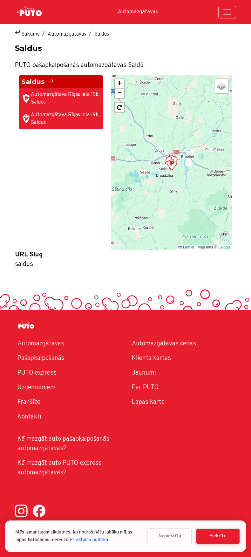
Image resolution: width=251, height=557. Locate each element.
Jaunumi (144, 373)
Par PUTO (145, 388)
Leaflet (186, 247)
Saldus (33, 81)
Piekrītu (218, 536)
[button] (172, 163)
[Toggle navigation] (227, 12)
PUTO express (37, 373)
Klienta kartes (151, 358)
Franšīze (28, 402)
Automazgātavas (138, 12)
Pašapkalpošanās (40, 358)
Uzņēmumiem (36, 388)
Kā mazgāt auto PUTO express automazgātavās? (59, 468)
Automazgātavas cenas (164, 344)
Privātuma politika (89, 540)
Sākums (30, 34)
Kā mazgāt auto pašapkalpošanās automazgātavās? (63, 444)
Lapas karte (148, 402)
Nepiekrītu (170, 536)
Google (224, 247)
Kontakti (29, 417)
